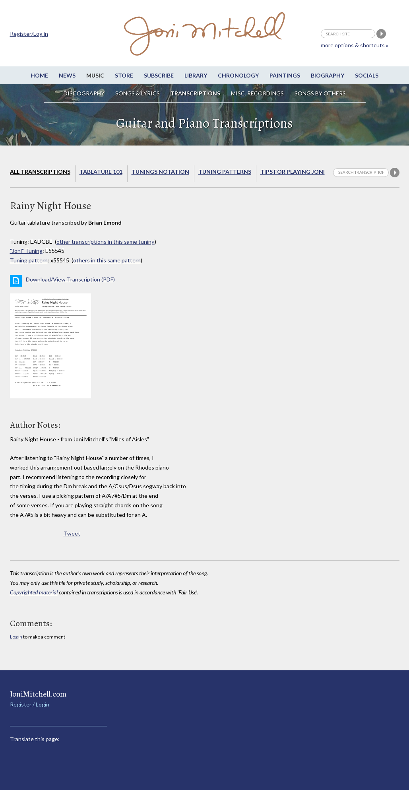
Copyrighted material (34, 592)
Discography (84, 93)
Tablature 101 (100, 171)
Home (39, 75)
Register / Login (29, 704)
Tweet (72, 533)
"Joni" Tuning (26, 250)
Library (195, 75)
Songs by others (320, 93)
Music (95, 75)
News (67, 75)
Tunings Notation (160, 171)
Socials (366, 75)
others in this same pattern (107, 260)
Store (124, 75)
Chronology (238, 75)
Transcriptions (195, 93)
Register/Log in (29, 33)
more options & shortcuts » (354, 45)
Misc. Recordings (258, 93)
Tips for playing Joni (292, 171)
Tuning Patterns (224, 171)
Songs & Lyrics (137, 93)
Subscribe (159, 75)
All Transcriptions (40, 171)
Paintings (284, 75)
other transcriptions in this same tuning (105, 241)
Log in (16, 637)
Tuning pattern (29, 260)
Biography (327, 75)
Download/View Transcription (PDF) (70, 279)
